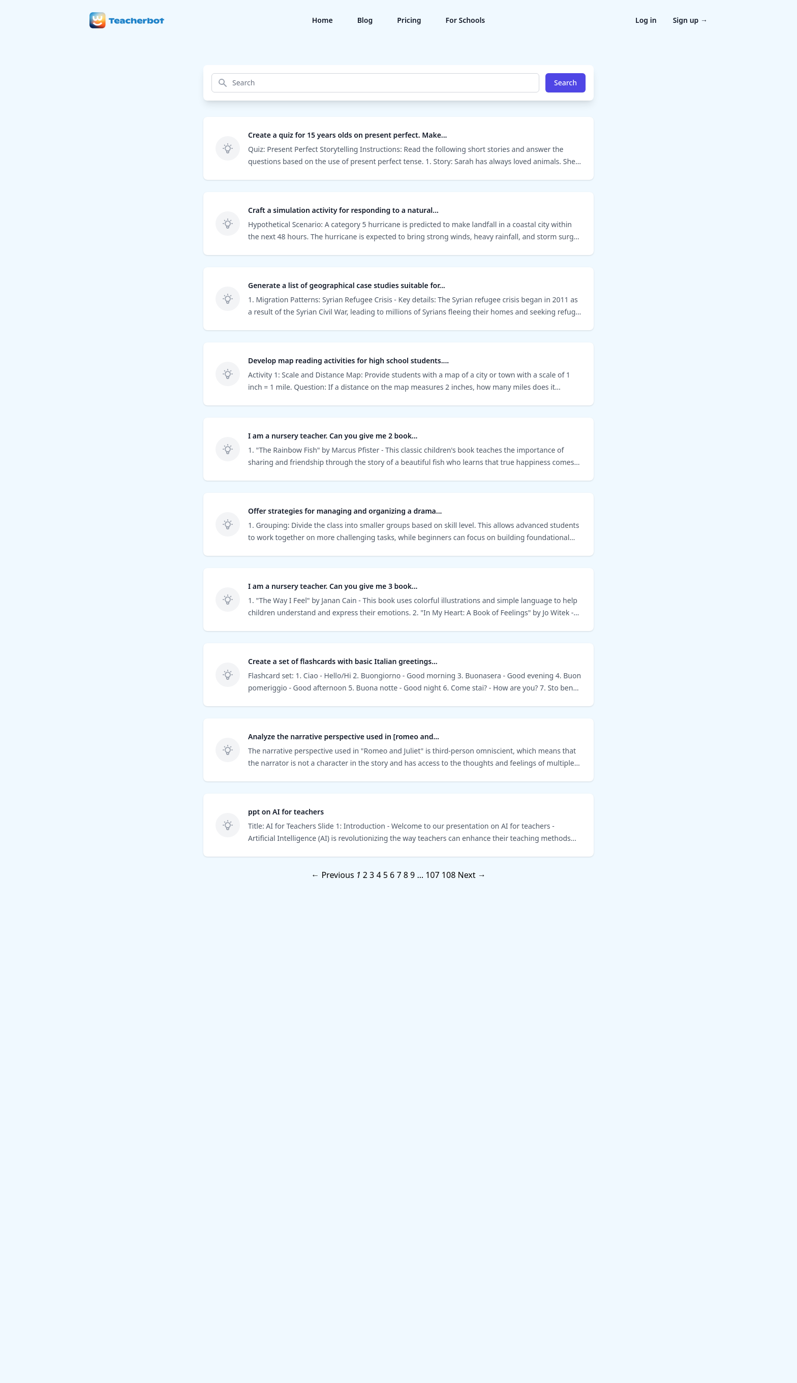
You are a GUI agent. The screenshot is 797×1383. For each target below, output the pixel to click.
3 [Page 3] (372, 875)
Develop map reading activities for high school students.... (348, 360)
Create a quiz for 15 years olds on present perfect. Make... (347, 135)
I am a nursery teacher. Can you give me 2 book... (332, 436)
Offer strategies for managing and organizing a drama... (345, 511)
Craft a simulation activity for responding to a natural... (343, 210)
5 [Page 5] (385, 875)
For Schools (465, 20)
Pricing (409, 20)
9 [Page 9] (412, 875)
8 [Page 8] (406, 875)
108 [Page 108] (448, 875)
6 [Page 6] (392, 875)
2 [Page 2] (365, 875)
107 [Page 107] (432, 875)
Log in (646, 20)
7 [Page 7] (398, 875)
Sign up (690, 20)
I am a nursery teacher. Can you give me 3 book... (332, 586)
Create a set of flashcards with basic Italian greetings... (343, 661)
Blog (365, 20)
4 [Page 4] (378, 875)
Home (322, 20)
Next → (471, 875)
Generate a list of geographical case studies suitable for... (346, 285)
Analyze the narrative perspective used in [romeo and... (343, 736)
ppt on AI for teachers (286, 811)
